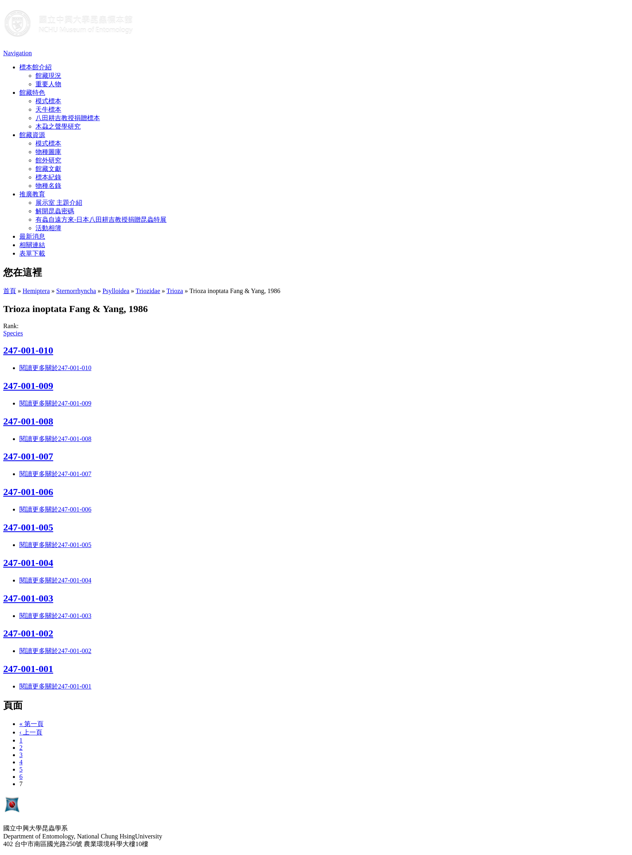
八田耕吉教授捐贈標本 (67, 117)
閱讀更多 (55, 367)
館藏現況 (48, 75)
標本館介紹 (35, 67)
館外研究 (48, 160)
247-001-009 (28, 386)
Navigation (17, 53)
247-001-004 (28, 563)
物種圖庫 (48, 151)
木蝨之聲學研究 (58, 126)
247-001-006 (28, 492)
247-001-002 (28, 633)
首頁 (9, 290)
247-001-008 (28, 421)
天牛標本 (48, 109)
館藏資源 (32, 134)
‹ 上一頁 (30, 732)
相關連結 (32, 244)
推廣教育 (32, 194)
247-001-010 (28, 350)
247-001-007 (28, 456)
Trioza (174, 290)
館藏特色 (32, 92)
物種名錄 (48, 185)
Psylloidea (115, 290)
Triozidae (148, 290)
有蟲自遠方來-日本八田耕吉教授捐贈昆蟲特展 (100, 219)
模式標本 (48, 101)
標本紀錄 (48, 177)
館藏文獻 (48, 168)
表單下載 (32, 253)
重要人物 (48, 84)
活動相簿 (48, 228)
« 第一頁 (31, 723)
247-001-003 (28, 598)
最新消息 (32, 236)
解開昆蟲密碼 (54, 211)
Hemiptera (36, 290)
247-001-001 (28, 669)
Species (13, 333)
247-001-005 (28, 527)
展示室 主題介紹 (58, 202)
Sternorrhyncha (76, 290)
